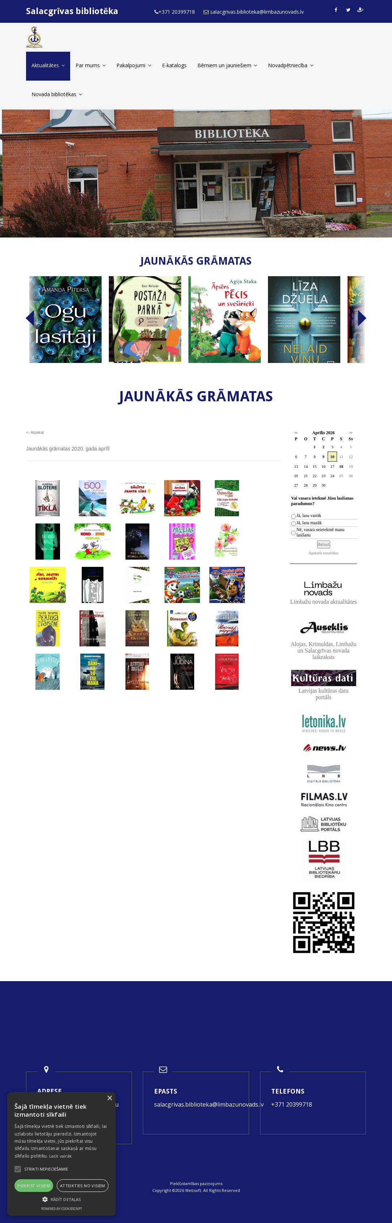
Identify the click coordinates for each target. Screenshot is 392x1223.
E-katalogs (174, 65)
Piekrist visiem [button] (33, 1185)
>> (351, 433)
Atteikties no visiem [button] (82, 1185)
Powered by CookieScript (61, 1208)
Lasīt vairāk (60, 1156)
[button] (61, 1199)
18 (341, 466)
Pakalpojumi (133, 65)
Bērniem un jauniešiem (227, 65)
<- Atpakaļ (35, 432)
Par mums (91, 65)
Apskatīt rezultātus (323, 553)
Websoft (193, 1190)
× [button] (109, 1098)
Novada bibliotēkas (56, 94)
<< (296, 433)
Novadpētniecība (290, 65)
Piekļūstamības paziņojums (196, 1183)
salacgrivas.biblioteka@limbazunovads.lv (209, 1104)
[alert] (61, 1154)
